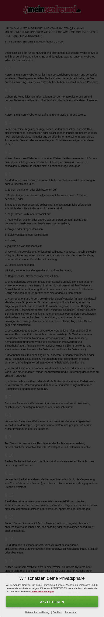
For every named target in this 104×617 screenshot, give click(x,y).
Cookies (57, 612)
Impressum (71, 612)
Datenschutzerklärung (37, 612)
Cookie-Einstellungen (42, 591)
